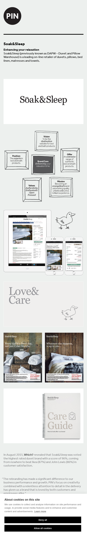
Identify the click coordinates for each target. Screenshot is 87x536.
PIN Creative (12, 12)
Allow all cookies (43, 528)
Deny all (43, 520)
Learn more (40, 511)
